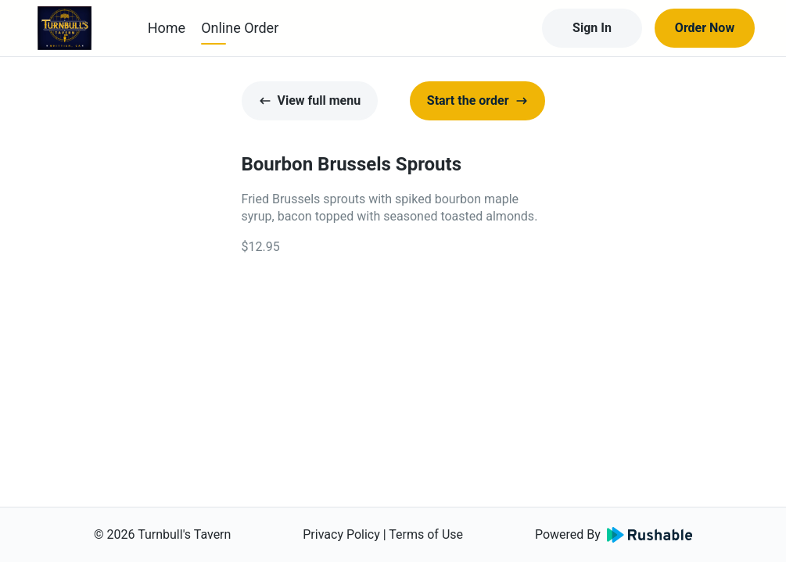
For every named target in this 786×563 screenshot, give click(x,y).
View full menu (310, 100)
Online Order (239, 28)
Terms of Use (426, 534)
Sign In (592, 27)
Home (166, 28)
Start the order (477, 100)
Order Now (704, 27)
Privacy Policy (341, 534)
